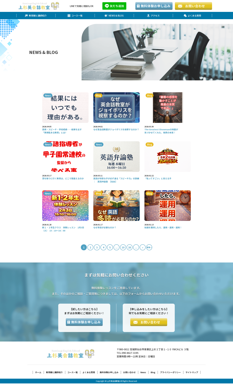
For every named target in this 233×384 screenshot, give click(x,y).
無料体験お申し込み (109, 372)
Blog (153, 372)
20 (129, 247)
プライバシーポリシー (170, 372)
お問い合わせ (129, 372)
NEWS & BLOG (114, 15)
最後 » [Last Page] (149, 247)
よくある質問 (192, 15)
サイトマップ (192, 372)
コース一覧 (75, 15)
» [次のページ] (142, 247)
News (143, 372)
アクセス (153, 15)
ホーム (38, 372)
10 (123, 247)
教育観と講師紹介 (35, 15)
